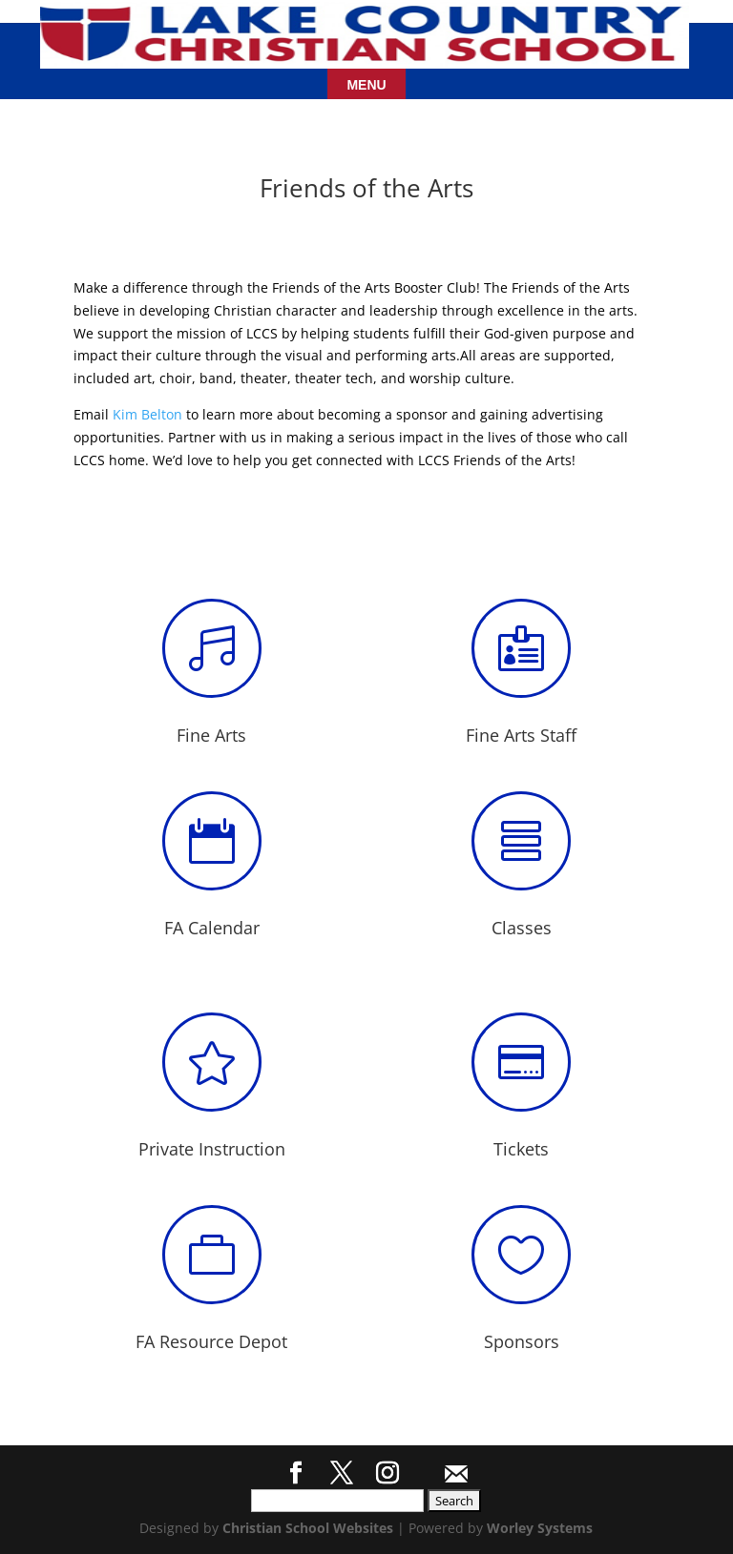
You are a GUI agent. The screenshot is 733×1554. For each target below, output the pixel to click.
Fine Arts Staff (521, 735)
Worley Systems (540, 1528)
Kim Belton (147, 414)
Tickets (521, 1148)
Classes (522, 927)
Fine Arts (211, 735)
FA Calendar (212, 927)
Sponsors (521, 1341)
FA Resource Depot (211, 1341)
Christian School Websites (307, 1528)
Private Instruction (211, 1148)
